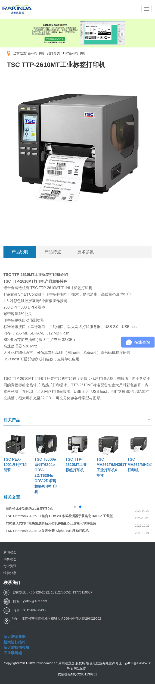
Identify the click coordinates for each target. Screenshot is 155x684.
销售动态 (9, 559)
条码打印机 (36, 53)
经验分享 (9, 573)
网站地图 (80, 669)
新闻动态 (9, 552)
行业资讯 (9, 566)
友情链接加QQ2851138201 (77, 674)
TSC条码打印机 (73, 53)
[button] (75, 507)
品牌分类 (53, 53)
